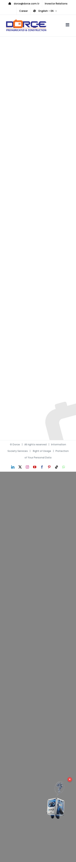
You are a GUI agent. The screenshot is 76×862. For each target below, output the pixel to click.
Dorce (16, 444)
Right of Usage (42, 451)
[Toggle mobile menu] (68, 25)
